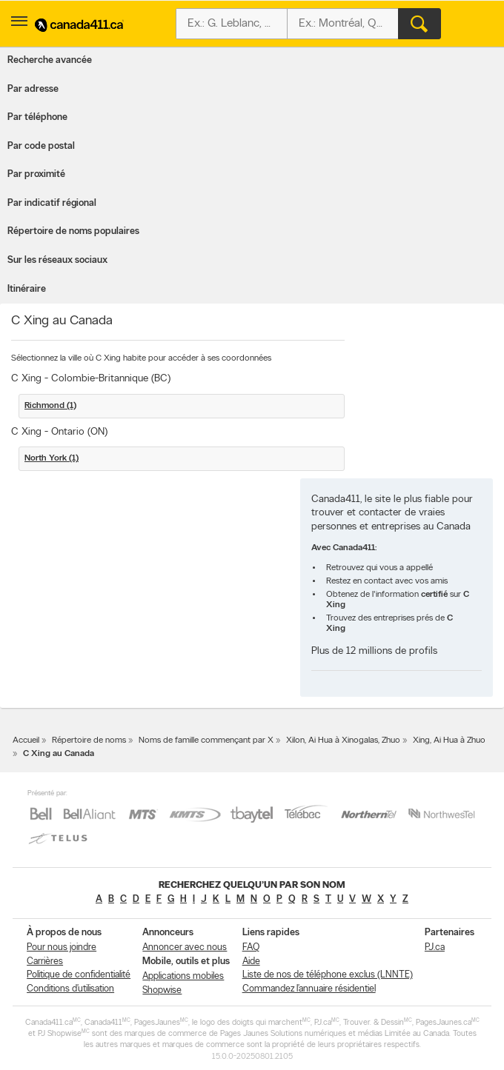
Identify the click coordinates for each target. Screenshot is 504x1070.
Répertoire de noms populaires (73, 231)
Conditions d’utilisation (70, 989)
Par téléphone (37, 117)
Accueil (26, 740)
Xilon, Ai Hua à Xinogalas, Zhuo (343, 740)
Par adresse (33, 89)
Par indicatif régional (51, 203)
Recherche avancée (49, 60)
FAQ (250, 947)
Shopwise (162, 990)
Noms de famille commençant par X (206, 740)
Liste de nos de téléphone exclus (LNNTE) (327, 975)
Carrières (45, 961)
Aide (251, 961)
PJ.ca (435, 947)
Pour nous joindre (61, 947)
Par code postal (41, 146)
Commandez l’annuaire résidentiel (309, 989)
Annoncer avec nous (184, 947)
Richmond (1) (50, 405)
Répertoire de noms (89, 740)
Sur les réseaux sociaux (57, 260)
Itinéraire (26, 289)
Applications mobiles (183, 976)
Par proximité (36, 174)
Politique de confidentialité (78, 975)
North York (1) (51, 458)
